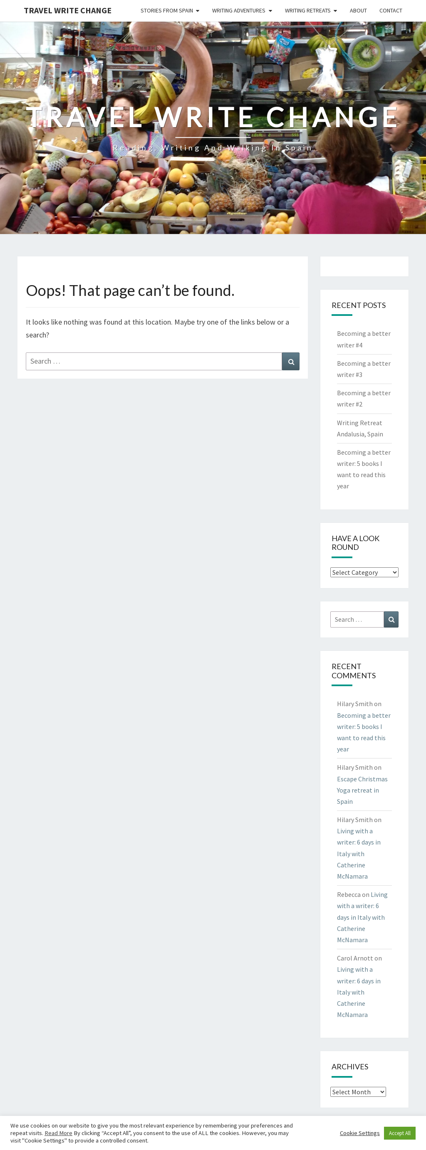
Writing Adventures (238, 10)
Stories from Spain (167, 10)
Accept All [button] (400, 1133)
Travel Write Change (67, 10)
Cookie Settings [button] (360, 1133)
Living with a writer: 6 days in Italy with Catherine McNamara (359, 853)
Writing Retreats (308, 10)
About (358, 10)
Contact (390, 10)
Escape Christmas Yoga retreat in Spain (362, 790)
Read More (58, 1133)
